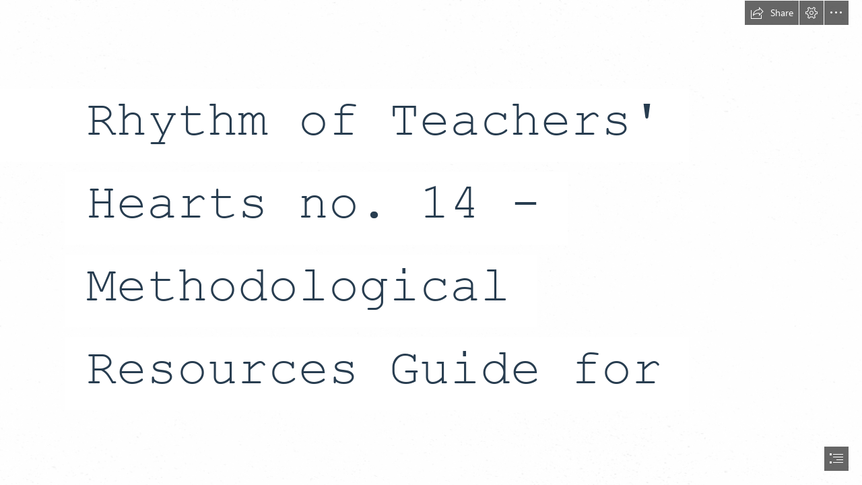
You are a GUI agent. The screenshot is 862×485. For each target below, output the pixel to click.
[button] (772, 13)
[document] (431, 242)
